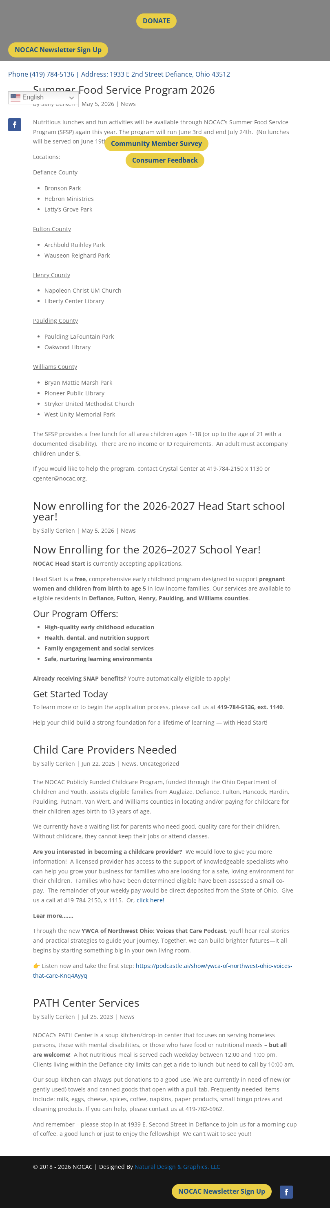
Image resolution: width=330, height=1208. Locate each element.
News (128, 530)
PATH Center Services (86, 1002)
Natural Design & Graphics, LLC (177, 1167)
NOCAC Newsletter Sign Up (58, 49)
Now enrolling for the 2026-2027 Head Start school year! (159, 511)
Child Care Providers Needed (105, 749)
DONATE (156, 20)
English (27, 98)
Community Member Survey (156, 143)
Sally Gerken (58, 530)
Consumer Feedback (165, 160)
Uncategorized (159, 763)
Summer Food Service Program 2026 (124, 89)
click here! (150, 900)
